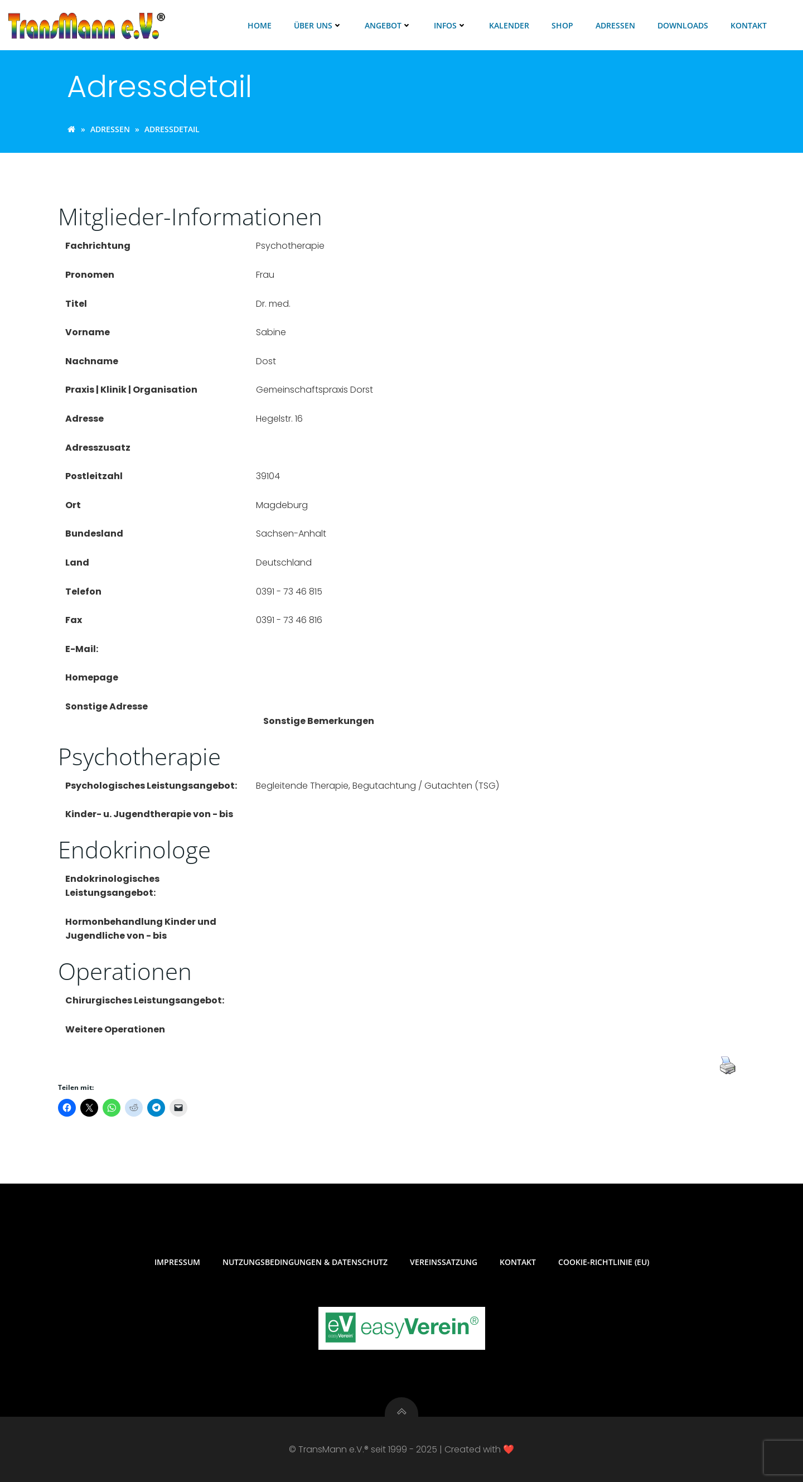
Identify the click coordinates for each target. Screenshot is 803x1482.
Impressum (177, 1262)
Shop (562, 25)
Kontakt (749, 25)
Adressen (615, 25)
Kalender (509, 25)
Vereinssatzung (443, 1262)
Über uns (318, 25)
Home (260, 25)
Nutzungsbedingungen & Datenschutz (305, 1262)
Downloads (682, 25)
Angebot (388, 25)
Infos (450, 25)
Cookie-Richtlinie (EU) (603, 1262)
